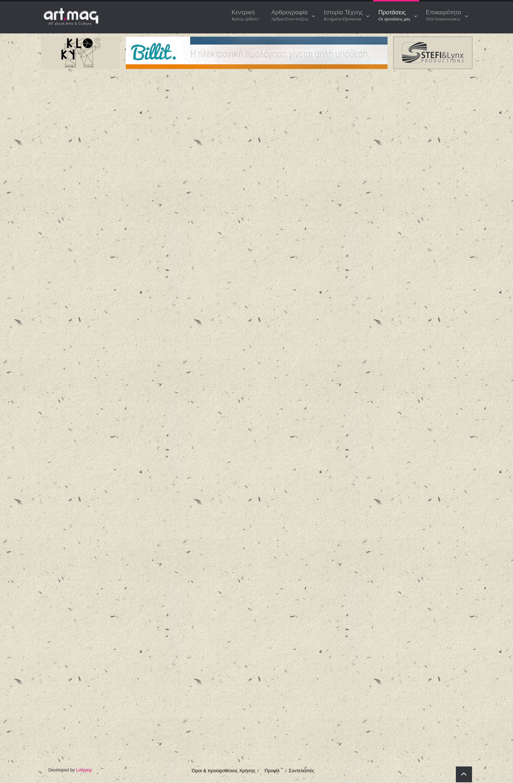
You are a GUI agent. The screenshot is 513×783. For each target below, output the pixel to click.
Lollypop (84, 770)
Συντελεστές (301, 771)
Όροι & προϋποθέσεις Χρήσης (224, 771)
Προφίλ (272, 771)
